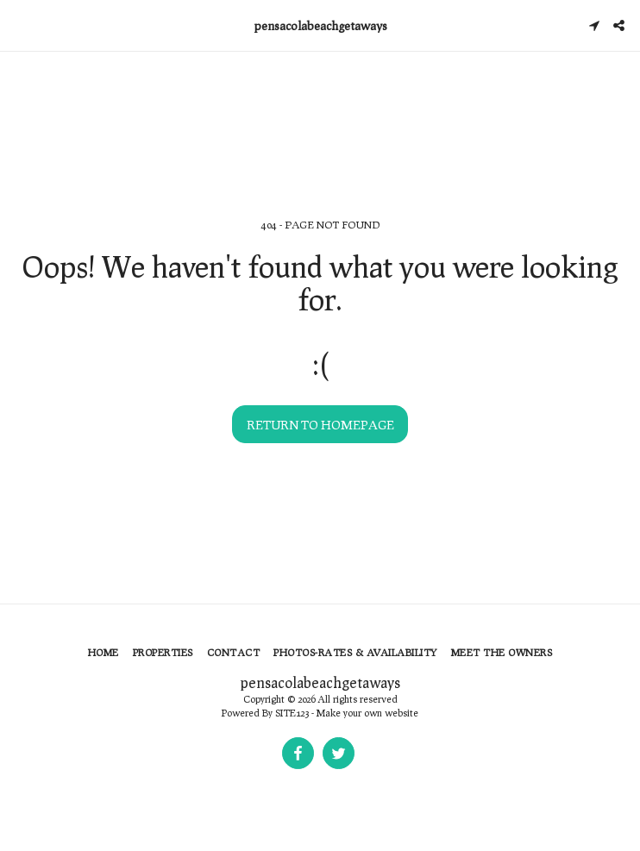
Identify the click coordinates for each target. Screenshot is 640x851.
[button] (19, 25)
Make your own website (367, 712)
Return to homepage (320, 424)
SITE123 (292, 712)
